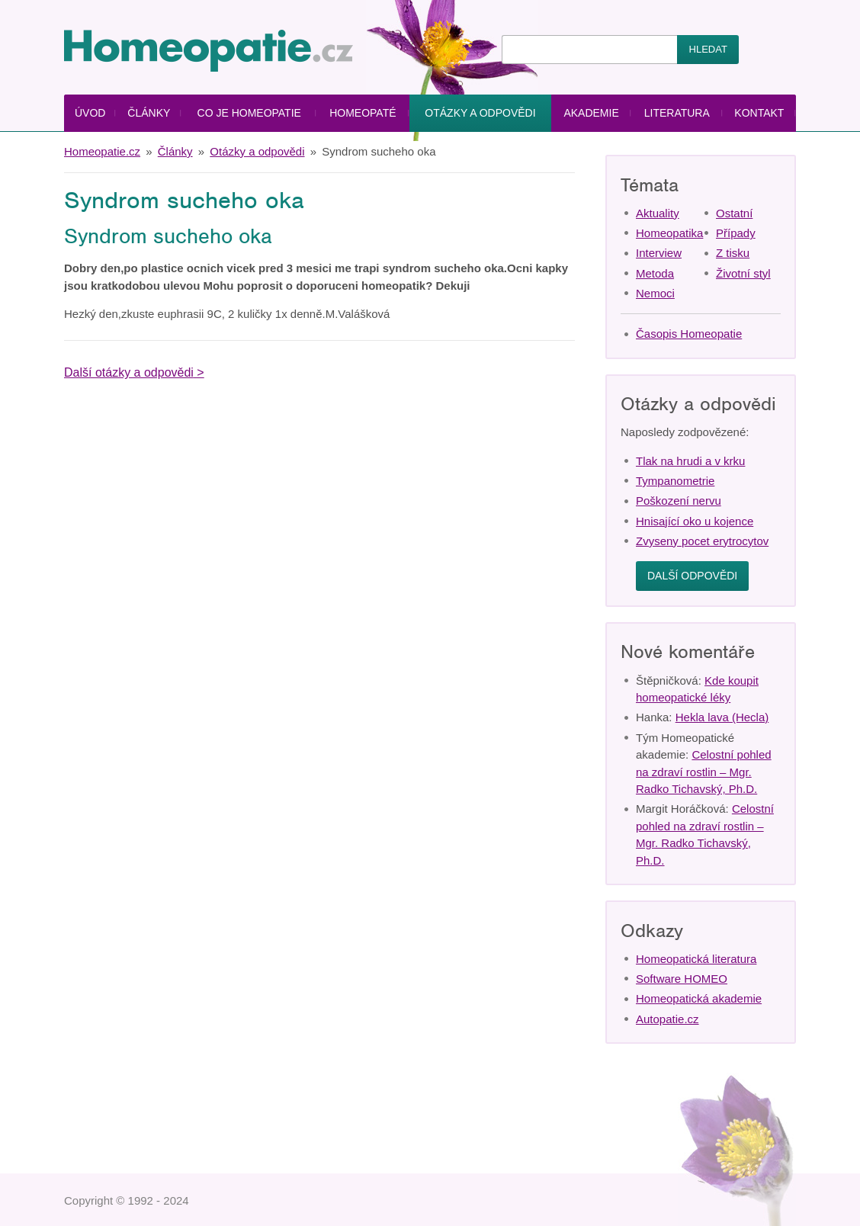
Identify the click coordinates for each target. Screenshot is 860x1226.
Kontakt (759, 113)
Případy (736, 232)
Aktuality (657, 213)
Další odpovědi (692, 576)
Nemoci (655, 293)
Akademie (590, 113)
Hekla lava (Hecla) (722, 717)
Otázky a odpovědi (480, 113)
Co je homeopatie (249, 113)
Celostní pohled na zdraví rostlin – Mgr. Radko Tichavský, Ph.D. (704, 771)
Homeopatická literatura (696, 958)
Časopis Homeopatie (689, 333)
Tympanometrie (675, 480)
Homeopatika (669, 232)
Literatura (677, 113)
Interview (659, 252)
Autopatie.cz (667, 1019)
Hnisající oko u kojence (694, 521)
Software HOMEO (681, 978)
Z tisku (732, 252)
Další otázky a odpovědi (129, 372)
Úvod (90, 113)
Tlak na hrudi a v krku (690, 460)
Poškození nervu (678, 500)
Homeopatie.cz (102, 151)
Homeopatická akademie (699, 998)
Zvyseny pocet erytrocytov (702, 540)
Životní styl (743, 273)
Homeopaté (362, 113)
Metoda (655, 273)
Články (148, 113)
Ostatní (734, 213)
